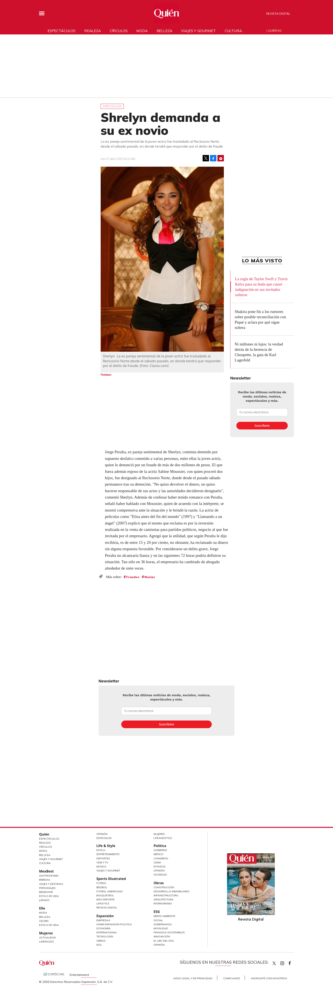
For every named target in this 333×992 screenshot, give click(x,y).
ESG (99, 944)
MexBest (46, 871)
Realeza (92, 30)
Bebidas (44, 879)
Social (158, 920)
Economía (103, 928)
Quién (44, 834)
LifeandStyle (163, 838)
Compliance (231, 978)
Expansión (105, 916)
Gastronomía (49, 875)
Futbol (101, 883)
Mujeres (46, 933)
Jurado (44, 900)
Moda (142, 30)
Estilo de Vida (49, 896)
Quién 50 (274, 31)
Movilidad (161, 928)
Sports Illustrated (111, 878)
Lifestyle (102, 903)
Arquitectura (164, 899)
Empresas (103, 920)
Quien (274, 963)
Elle (42, 908)
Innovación (162, 936)
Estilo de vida (49, 925)
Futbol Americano (109, 891)
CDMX (157, 862)
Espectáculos (61, 30)
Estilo (100, 850)
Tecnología (104, 936)
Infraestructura (166, 895)
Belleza (164, 30)
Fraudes (132, 577)
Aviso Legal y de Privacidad (192, 978)
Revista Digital (278, 14)
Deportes (103, 858)
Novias (149, 577)
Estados (160, 866)
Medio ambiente (164, 916)
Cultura (233, 30)
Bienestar (46, 892)
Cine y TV (102, 862)
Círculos (119, 30)
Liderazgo (46, 941)
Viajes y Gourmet (51, 859)
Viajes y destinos (51, 883)
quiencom (285, 962)
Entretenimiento (108, 854)
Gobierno (160, 850)
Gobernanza (163, 924)
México (158, 854)
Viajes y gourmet (198, 30)
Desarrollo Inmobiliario (171, 891)
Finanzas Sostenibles (169, 932)
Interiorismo (163, 903)
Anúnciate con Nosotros (269, 978)
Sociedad (160, 874)
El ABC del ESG (164, 940)
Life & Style (105, 845)
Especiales (104, 838)
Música (101, 866)
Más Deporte (105, 899)
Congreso (161, 858)
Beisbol (101, 887)
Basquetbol (105, 895)
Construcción (164, 887)
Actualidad (47, 937)
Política (160, 845)
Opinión (101, 834)
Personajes (47, 888)
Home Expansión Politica (114, 924)
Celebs (44, 920)
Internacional (106, 932)
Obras (101, 940)
